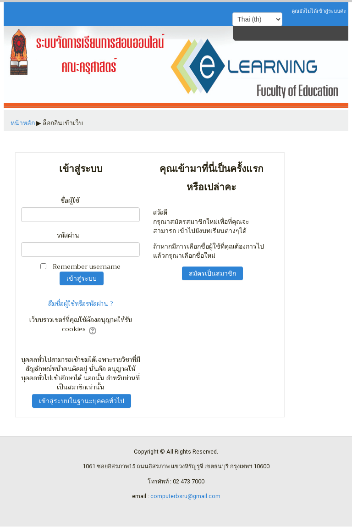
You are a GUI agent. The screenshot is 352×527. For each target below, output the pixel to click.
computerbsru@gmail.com (185, 496)
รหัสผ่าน (68, 235)
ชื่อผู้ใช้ (69, 200)
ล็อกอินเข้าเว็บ (63, 123)
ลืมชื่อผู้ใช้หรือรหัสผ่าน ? (80, 303)
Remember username (87, 266)
